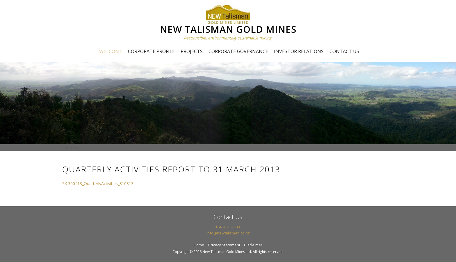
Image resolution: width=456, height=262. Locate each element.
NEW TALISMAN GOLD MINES (228, 29)
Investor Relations (299, 51)
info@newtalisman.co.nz (228, 233)
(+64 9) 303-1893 (228, 227)
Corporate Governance (238, 51)
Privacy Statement (224, 244)
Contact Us (344, 51)
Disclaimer (253, 244)
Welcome (110, 51)
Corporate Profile (151, 51)
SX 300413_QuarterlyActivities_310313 (97, 183)
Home (199, 244)
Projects (192, 51)
